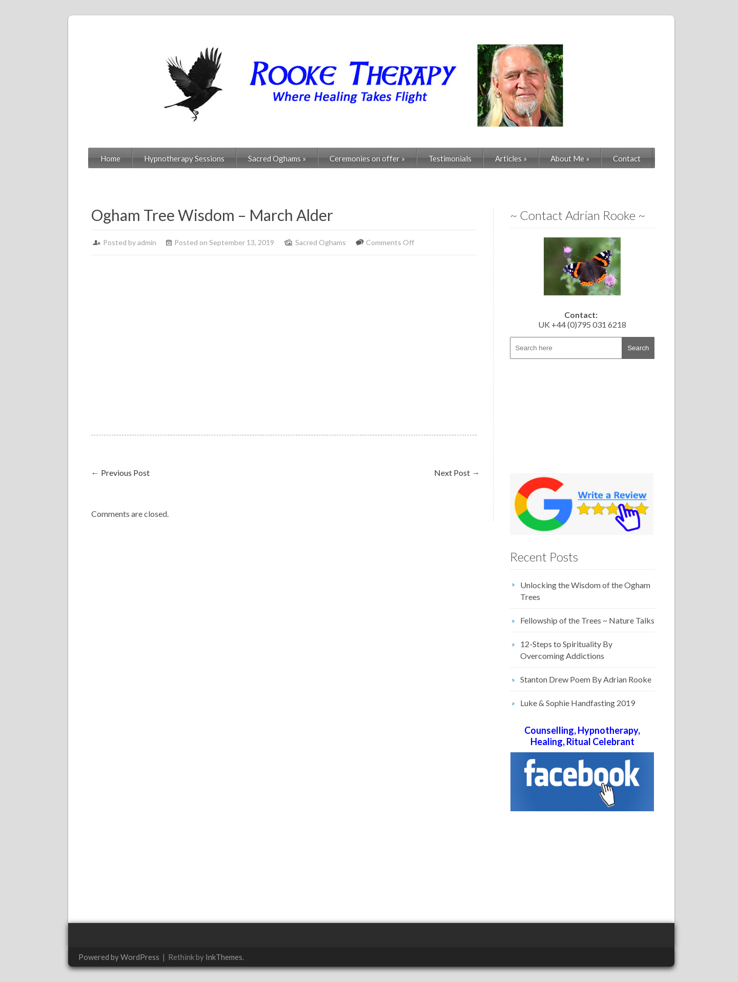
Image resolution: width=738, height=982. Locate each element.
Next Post (457, 472)
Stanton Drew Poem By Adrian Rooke (585, 679)
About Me (569, 158)
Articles (511, 158)
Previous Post (120, 472)
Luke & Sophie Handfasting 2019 (577, 703)
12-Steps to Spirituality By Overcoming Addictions (566, 649)
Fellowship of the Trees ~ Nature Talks (587, 620)
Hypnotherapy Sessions (184, 158)
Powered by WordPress (118, 956)
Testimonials (449, 158)
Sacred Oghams (277, 158)
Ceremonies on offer (367, 158)
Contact (627, 158)
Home (110, 158)
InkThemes (224, 956)
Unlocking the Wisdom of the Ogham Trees (585, 591)
